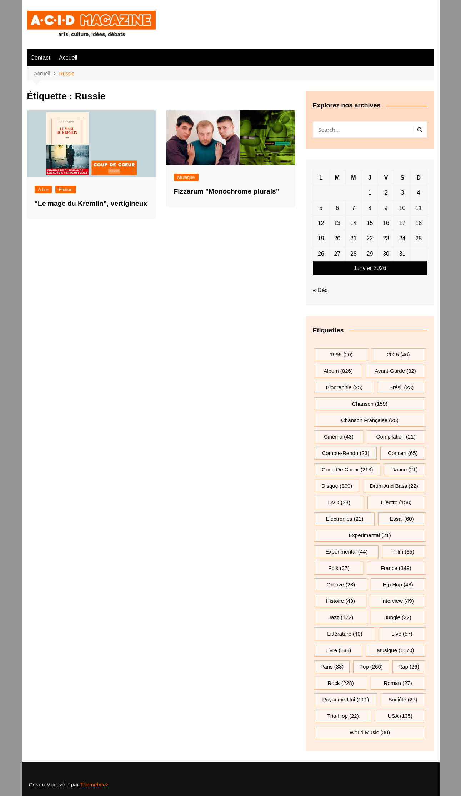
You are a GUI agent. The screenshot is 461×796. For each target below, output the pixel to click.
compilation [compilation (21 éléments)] (396, 437)
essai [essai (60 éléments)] (402, 519)
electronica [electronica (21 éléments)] (344, 519)
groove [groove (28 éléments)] (340, 584)
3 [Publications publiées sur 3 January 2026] (402, 193)
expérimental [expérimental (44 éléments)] (346, 552)
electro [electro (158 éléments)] (396, 502)
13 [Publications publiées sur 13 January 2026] (337, 223)
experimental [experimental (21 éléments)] (370, 535)
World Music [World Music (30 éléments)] (370, 732)
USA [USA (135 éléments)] (400, 716)
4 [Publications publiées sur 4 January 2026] (418, 193)
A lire (43, 189)
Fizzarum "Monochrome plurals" (226, 191)
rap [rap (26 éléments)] (408, 667)
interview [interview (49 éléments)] (397, 601)
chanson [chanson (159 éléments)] (369, 404)
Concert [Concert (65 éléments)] (402, 453)
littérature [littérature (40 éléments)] (344, 634)
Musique (186, 177)
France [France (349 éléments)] (396, 568)
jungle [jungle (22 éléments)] (398, 617)
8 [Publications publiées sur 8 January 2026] (369, 208)
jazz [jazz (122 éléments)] (340, 617)
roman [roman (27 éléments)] (398, 683)
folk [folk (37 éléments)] (338, 568)
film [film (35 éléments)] (403, 552)
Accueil (68, 58)
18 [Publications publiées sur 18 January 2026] (418, 223)
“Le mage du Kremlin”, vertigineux (91, 203)
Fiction (65, 189)
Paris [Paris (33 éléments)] (332, 667)
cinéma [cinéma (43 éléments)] (339, 437)
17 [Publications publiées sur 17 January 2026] (402, 223)
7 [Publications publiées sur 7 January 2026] (353, 208)
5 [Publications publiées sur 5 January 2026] (320, 208)
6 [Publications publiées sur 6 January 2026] (337, 208)
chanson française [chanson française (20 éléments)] (370, 420)
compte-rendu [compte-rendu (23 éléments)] (346, 453)
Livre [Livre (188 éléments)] (338, 650)
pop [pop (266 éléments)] (371, 667)
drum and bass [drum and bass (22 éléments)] (394, 486)
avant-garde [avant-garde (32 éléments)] (395, 371)
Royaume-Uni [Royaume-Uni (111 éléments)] (345, 699)
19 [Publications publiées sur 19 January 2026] (321, 238)
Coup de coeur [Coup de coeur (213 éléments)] (347, 469)
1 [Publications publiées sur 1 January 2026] (369, 193)
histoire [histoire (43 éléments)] (340, 601)
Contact (40, 58)
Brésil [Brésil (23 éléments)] (401, 387)
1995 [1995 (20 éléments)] (341, 354)
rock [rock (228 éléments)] (340, 683)
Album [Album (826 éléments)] (338, 371)
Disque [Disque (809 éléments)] (336, 486)
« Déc (320, 290)
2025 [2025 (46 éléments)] (398, 354)
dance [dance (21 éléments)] (404, 469)
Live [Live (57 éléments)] (401, 634)
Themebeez (94, 784)
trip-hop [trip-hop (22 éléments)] (343, 716)
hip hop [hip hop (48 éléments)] (398, 584)
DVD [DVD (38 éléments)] (339, 502)
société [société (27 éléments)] (403, 699)
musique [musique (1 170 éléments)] (395, 650)
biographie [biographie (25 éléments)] (344, 387)
